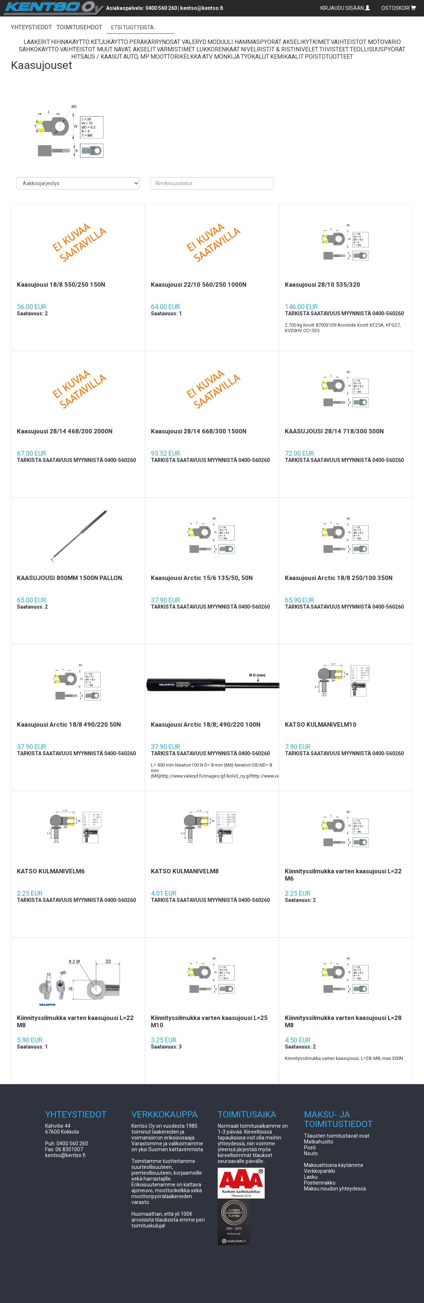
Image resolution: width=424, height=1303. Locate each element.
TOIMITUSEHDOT (79, 27)
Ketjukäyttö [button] (109, 41)
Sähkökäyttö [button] (39, 49)
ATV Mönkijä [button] (221, 56)
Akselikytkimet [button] (306, 41)
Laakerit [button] (36, 41)
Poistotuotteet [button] (329, 56)
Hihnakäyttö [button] (70, 41)
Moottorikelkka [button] (176, 56)
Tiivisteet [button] (334, 49)
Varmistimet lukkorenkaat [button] (198, 49)
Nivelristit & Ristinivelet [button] (279, 49)
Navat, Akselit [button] (135, 49)
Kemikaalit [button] (287, 56)
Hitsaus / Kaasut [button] (96, 56)
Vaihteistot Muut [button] (86, 49)
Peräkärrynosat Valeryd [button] (167, 41)
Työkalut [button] (255, 56)
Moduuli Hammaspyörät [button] (244, 41)
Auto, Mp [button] (136, 56)
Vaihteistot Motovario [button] (366, 41)
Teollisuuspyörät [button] (377, 49)
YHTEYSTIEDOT (31, 27)
